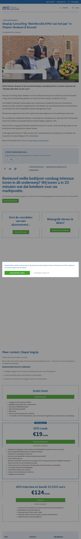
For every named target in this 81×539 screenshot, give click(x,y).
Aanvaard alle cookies (17, 273)
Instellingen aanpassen (41, 273)
